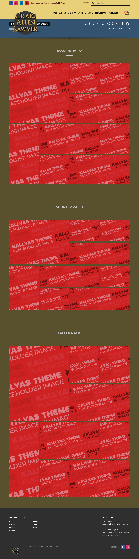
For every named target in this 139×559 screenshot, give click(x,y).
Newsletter (37, 527)
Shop (35, 524)
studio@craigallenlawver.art (118, 524)
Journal (12, 527)
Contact (12, 530)
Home (11, 521)
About (35, 521)
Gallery (12, 524)
